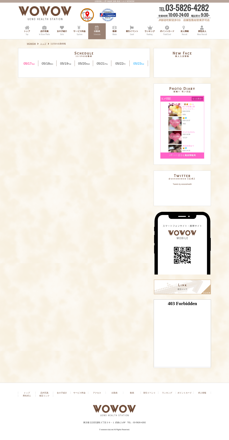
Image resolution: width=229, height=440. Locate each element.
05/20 (84, 63)
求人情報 (184, 32)
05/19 (65, 63)
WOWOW (31, 44)
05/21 (102, 63)
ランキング (149, 32)
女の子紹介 (62, 32)
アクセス (86, 15)
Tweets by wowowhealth (182, 184)
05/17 (29, 63)
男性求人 (202, 32)
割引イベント (132, 32)
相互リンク (44, 396)
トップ (27, 32)
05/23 (138, 63)
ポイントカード (167, 32)
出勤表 (97, 32)
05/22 (120, 63)
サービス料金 (79, 32)
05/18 (47, 63)
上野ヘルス (173, 155)
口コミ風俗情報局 (187, 155)
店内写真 (44, 32)
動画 (114, 32)
